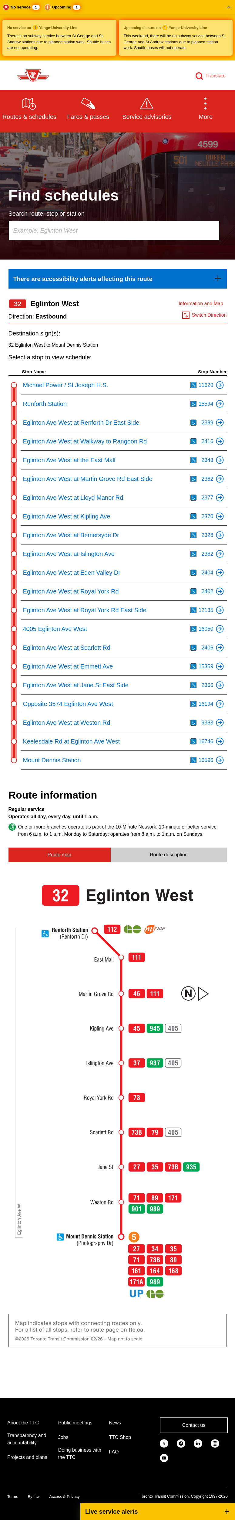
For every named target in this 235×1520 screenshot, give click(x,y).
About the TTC (23, 1422)
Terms (12, 1496)
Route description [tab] (169, 854)
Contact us (193, 1425)
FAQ (114, 1451)
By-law (33, 1496)
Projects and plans (27, 1457)
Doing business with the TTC (79, 1453)
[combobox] (114, 230)
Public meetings (75, 1422)
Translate (216, 75)
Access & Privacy (64, 1496)
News (115, 1422)
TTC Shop (120, 1437)
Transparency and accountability (26, 1439)
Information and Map (201, 303)
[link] (117, 279)
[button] (117, 30)
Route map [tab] (59, 854)
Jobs (63, 1437)
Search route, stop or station (46, 213)
